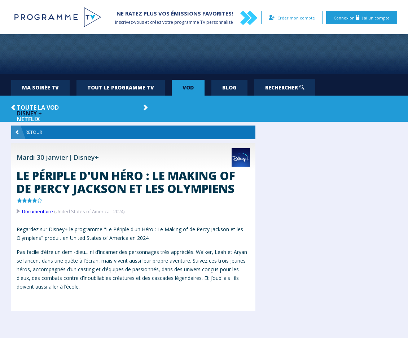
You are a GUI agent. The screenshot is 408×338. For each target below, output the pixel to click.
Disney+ (86, 157)
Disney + (29, 113)
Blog (229, 87)
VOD (188, 87)
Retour (29, 132)
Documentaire (37, 211)
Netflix (28, 119)
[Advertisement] (204, 54)
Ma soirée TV (40, 87)
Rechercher (284, 87)
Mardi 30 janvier (42, 157)
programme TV (189, 22)
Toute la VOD (38, 107)
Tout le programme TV (120, 87)
